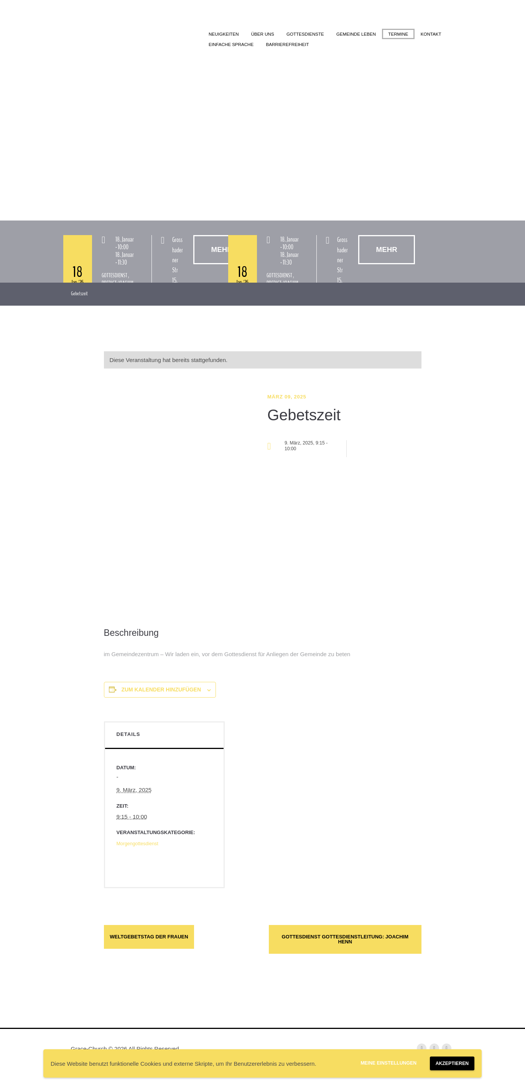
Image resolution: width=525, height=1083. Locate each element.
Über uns (274, 35)
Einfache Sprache (315, 47)
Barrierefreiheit (382, 47)
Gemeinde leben (386, 35)
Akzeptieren (447, 1062)
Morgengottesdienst (142, 846)
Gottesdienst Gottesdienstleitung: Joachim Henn (345, 950)
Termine (222, 47)
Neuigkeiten (228, 35)
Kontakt (260, 47)
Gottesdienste (325, 35)
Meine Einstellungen (371, 1061)
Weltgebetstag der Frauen (174, 943)
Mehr (394, 253)
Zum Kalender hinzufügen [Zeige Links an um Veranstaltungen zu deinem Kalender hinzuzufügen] (161, 693)
